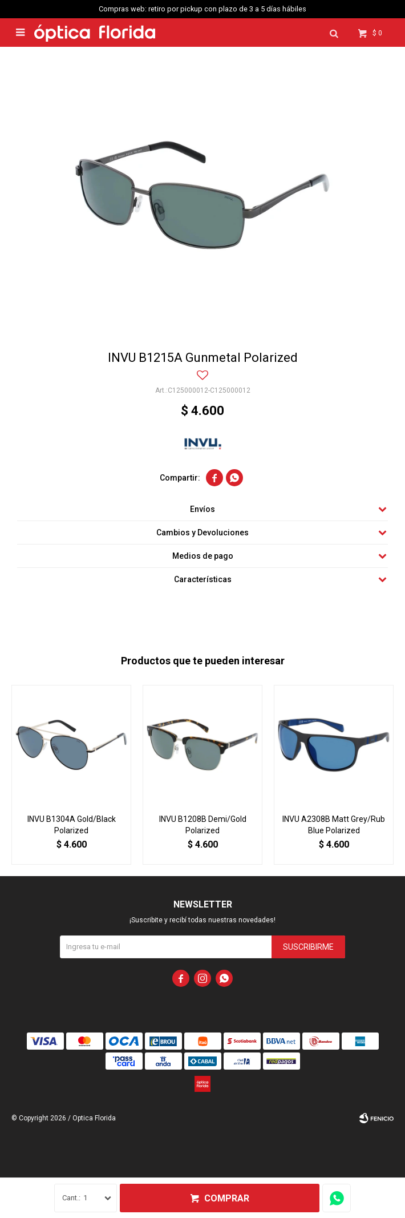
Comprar (226, 1198)
